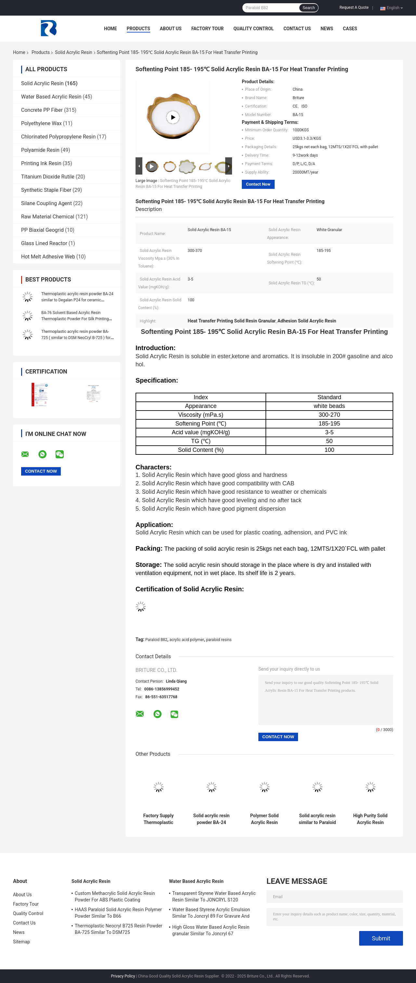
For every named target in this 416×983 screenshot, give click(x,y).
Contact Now (258, 184)
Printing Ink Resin (41, 163)
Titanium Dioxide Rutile (47, 177)
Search (309, 8)
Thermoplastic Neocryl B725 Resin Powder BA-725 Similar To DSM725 (118, 929)
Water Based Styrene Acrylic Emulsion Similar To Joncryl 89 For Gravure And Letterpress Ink (211, 914)
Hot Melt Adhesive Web (48, 257)
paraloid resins (218, 639)
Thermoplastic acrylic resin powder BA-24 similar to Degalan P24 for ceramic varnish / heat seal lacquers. (77, 300)
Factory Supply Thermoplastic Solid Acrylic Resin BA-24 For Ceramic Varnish (158, 819)
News (326, 28)
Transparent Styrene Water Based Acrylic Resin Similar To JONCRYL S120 (214, 896)
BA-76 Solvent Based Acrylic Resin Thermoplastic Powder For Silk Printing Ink (75, 318)
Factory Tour (207, 28)
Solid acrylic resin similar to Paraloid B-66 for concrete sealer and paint (317, 819)
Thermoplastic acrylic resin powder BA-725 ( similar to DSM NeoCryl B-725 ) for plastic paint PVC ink (75, 337)
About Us (171, 28)
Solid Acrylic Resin (73, 52)
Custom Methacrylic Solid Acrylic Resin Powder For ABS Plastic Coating (115, 896)
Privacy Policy (123, 976)
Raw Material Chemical (47, 217)
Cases (350, 28)
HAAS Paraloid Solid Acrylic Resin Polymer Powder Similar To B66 (118, 913)
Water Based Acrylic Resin (51, 97)
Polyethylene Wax (41, 123)
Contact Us (297, 28)
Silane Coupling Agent (46, 203)
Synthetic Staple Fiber (46, 190)
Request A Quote (354, 7)
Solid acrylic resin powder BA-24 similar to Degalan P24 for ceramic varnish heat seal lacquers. (211, 819)
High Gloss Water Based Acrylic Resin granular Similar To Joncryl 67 (210, 930)
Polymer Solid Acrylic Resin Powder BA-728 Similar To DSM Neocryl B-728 (264, 819)
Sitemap (21, 941)
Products (138, 28)
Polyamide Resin (40, 150)
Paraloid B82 (156, 639)
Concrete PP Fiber (42, 110)
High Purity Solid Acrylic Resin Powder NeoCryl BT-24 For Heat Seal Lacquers (370, 819)
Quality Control (253, 28)
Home (110, 28)
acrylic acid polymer (186, 639)
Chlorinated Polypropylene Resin (58, 137)
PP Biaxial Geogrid (42, 230)
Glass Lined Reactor (44, 243)
